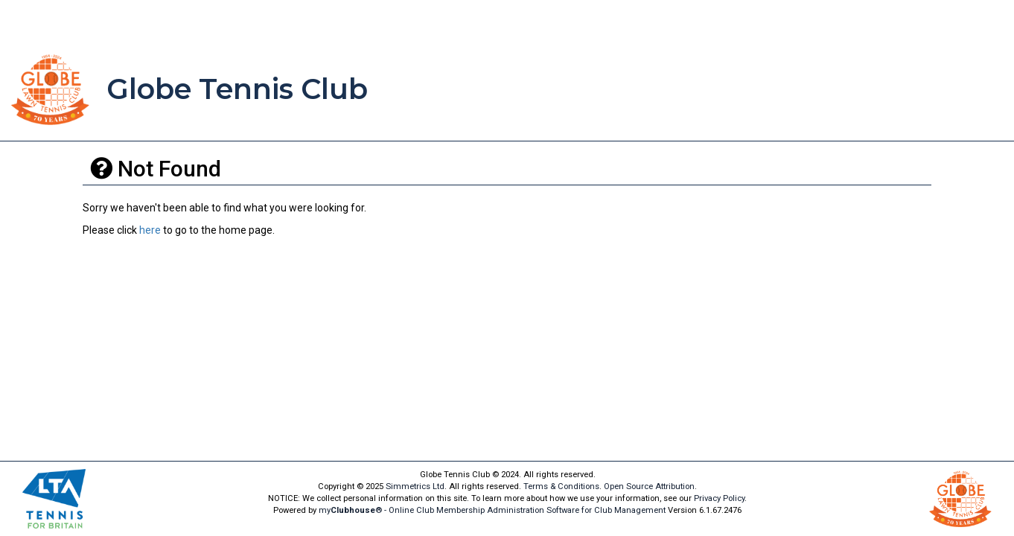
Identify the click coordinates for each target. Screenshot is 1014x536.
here (150, 230)
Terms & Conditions (561, 486)
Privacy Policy (719, 498)
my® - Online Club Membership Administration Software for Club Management (492, 510)
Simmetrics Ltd (415, 486)
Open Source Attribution (649, 486)
